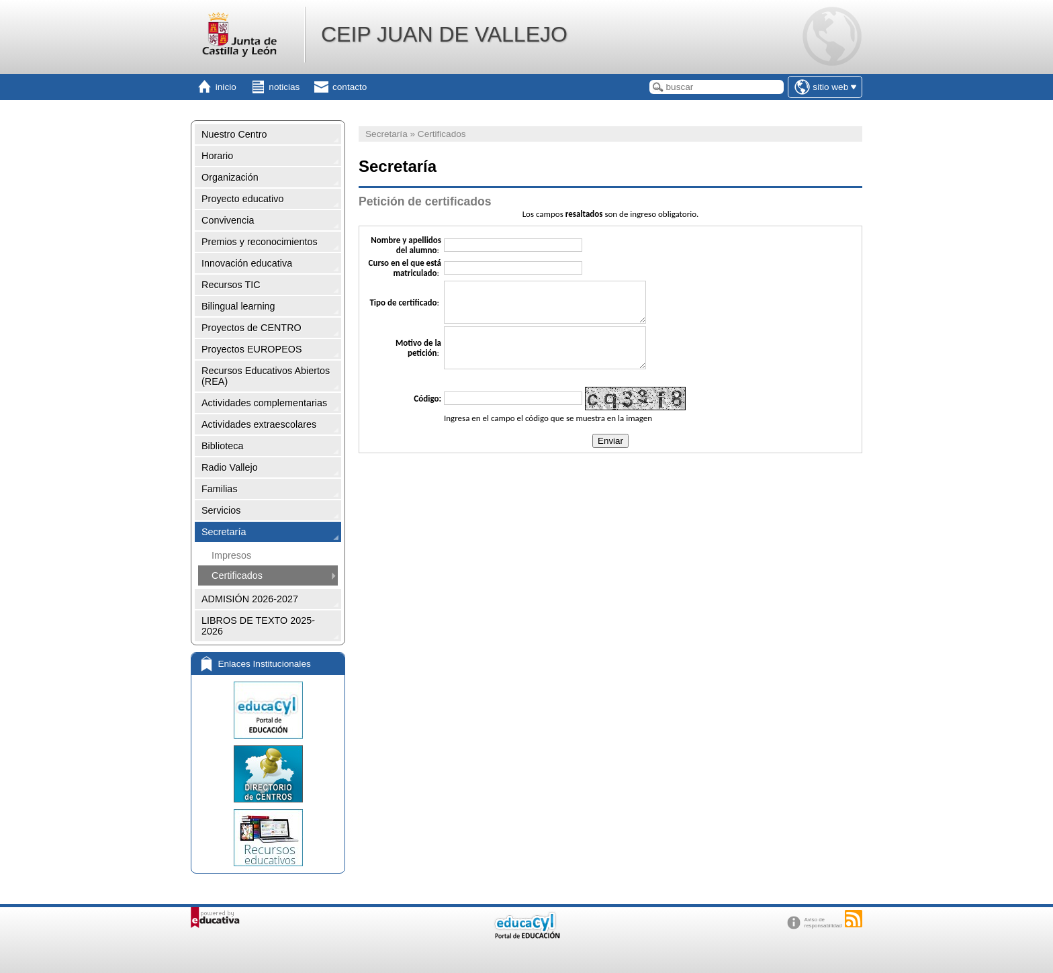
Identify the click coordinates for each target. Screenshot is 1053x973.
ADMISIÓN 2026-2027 (249, 599)
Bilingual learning (238, 306)
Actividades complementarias (264, 403)
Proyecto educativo (242, 198)
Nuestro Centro (234, 134)
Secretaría (223, 531)
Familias (219, 488)
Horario (217, 155)
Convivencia (227, 220)
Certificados (237, 575)
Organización (230, 177)
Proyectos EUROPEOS (251, 349)
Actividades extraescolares (258, 424)
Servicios (220, 510)
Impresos (231, 555)
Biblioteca (222, 446)
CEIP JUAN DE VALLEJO (444, 34)
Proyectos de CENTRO (251, 327)
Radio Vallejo (229, 467)
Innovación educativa (246, 263)
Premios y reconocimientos (259, 241)
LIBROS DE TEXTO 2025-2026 (258, 626)
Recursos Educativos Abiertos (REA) (265, 376)
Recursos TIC (231, 284)
